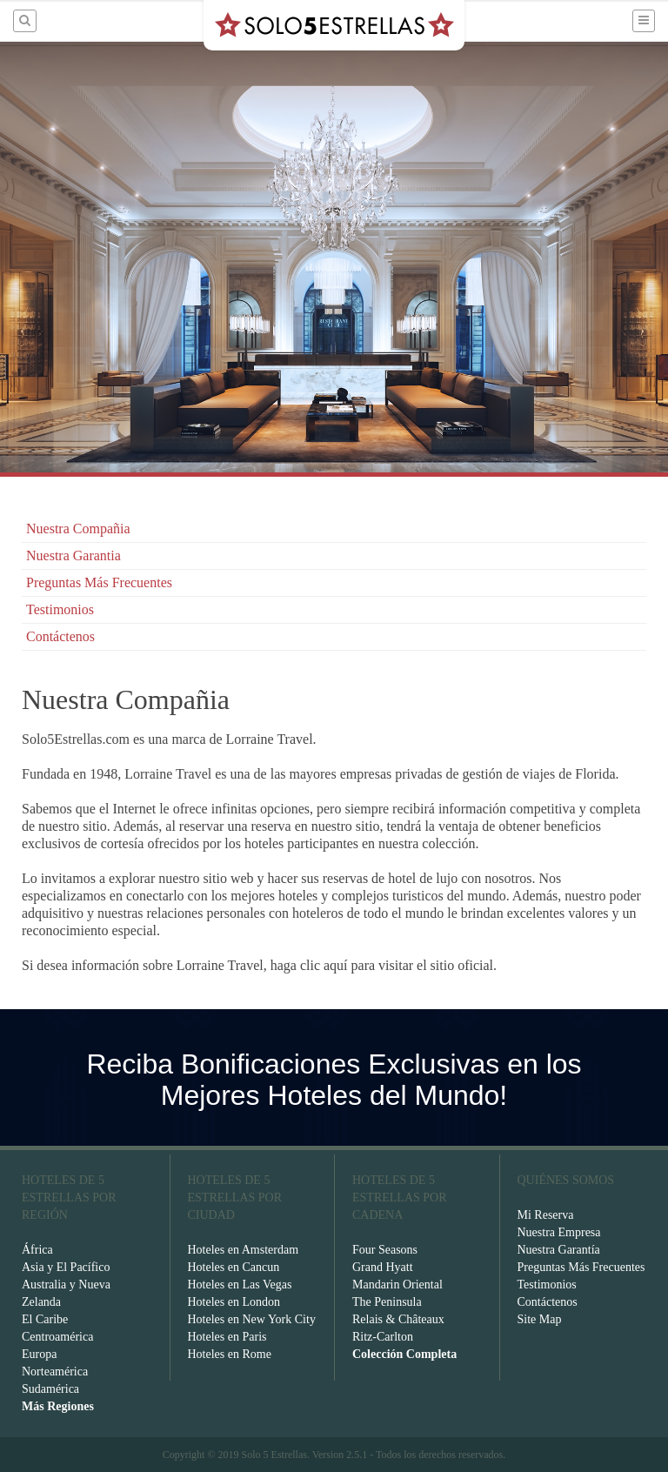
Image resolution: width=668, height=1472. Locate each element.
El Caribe (45, 1319)
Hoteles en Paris (227, 1336)
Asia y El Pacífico (66, 1267)
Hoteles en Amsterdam (243, 1249)
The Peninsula (387, 1301)
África (37, 1249)
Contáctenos (60, 636)
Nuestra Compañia (78, 528)
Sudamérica (50, 1388)
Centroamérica (57, 1336)
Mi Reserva (546, 1214)
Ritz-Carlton (382, 1336)
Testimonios (60, 609)
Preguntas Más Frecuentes (99, 582)
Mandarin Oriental (397, 1284)
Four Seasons (385, 1249)
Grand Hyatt (382, 1267)
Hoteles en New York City (252, 1319)
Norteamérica (55, 1371)
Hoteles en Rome (229, 1354)
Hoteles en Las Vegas (240, 1284)
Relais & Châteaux (398, 1319)
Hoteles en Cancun (234, 1267)
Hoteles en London (234, 1301)
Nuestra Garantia (73, 555)
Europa (39, 1354)
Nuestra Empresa (559, 1232)
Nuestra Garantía (559, 1249)
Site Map (540, 1319)
